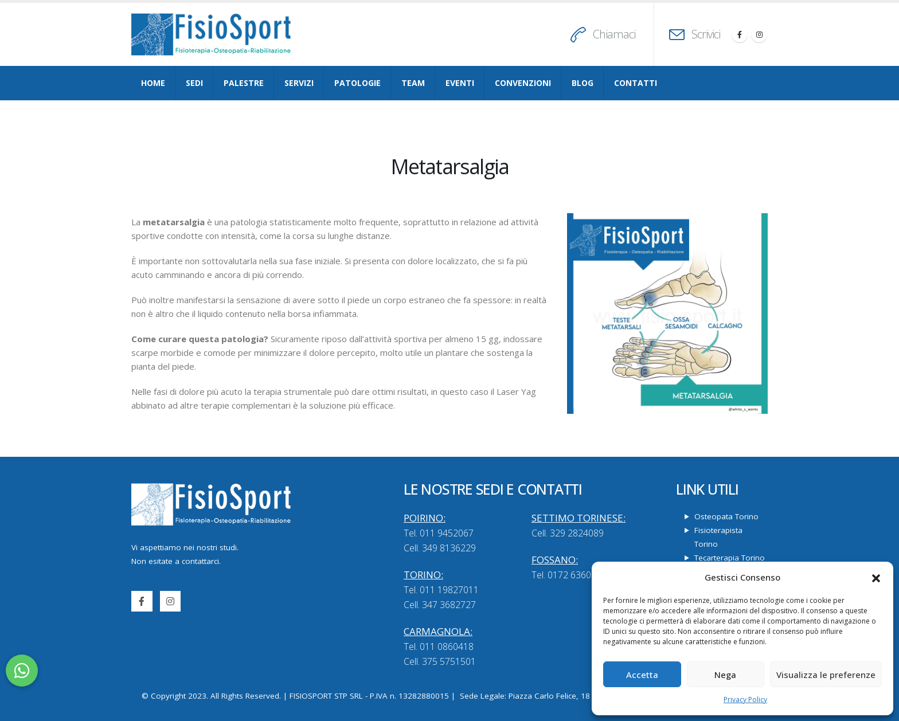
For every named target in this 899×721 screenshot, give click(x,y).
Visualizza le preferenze (825, 674)
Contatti (635, 82)
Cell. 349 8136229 (440, 548)
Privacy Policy (745, 699)
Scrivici (705, 34)
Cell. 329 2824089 (567, 533)
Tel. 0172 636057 (566, 575)
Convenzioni (523, 82)
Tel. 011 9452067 (439, 533)
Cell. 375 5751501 (440, 661)
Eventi (459, 82)
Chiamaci (614, 34)
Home (153, 82)
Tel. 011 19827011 (441, 589)
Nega (725, 674)
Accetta (642, 674)
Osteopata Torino (726, 516)
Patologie (357, 82)
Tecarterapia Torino (729, 557)
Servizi (299, 82)
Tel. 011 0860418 (439, 646)
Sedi (194, 82)
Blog (582, 82)
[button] (876, 577)
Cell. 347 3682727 (440, 604)
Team (413, 82)
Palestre (244, 82)
